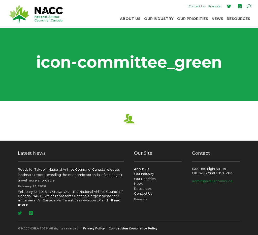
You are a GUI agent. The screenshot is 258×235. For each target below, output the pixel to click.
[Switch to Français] (214, 6)
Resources (238, 18)
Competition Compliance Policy (133, 228)
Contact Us (196, 6)
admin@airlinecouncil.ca (212, 181)
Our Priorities (192, 18)
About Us (130, 18)
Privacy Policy (94, 228)
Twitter (229, 6)
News (217, 18)
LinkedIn (240, 6)
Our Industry (159, 18)
